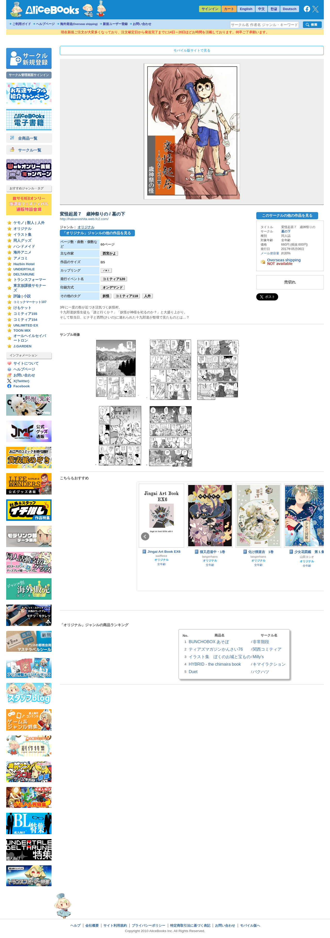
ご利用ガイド (21, 24)
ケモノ (18, 223)
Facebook (21, 386)
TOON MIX (22, 330)
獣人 (30, 223)
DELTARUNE (24, 274)
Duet (193, 671)
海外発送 (79, 24)
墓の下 (286, 231)
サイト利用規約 (115, 925)
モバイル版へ (250, 925)
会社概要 (92, 925)
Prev (145, 536)
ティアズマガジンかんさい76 (216, 649)
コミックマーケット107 (29, 302)
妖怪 (106, 296)
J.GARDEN (22, 346)
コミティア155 (25, 314)
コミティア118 (127, 296)
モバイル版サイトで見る (192, 50)
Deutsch (289, 9)
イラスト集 (22, 235)
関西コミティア (267, 649)
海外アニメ (22, 252)
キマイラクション (269, 664)
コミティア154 (25, 320)
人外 (41, 223)
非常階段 (261, 641)
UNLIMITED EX (25, 325)
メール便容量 (270, 253)
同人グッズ (22, 240)
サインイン (210, 9)
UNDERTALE (24, 269)
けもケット (22, 308)
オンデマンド (113, 287)
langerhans (210, 556)
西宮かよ (109, 253)
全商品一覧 (23, 138)
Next (323, 536)
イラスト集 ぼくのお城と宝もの (220, 656)
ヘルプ (75, 925)
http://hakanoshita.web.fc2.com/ (84, 219)
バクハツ (261, 671)
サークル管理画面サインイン (29, 75)
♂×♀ (106, 270)
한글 (273, 9)
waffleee (161, 555)
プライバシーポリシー (148, 925)
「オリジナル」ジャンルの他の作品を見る (96, 233)
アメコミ (20, 258)
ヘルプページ (45, 24)
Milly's (258, 656)
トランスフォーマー (29, 280)
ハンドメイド (24, 246)
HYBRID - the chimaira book (215, 664)
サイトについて (26, 363)
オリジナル (22, 229)
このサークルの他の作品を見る (287, 215)
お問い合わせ (142, 24)
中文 (261, 9)
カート (229, 9)
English (246, 9)
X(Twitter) (21, 381)
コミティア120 (114, 279)
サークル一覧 (25, 150)
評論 (17, 296)
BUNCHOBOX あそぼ (209, 641)
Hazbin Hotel (24, 264)
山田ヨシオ (307, 556)
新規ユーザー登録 (115, 24)
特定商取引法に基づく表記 (190, 925)
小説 (27, 296)
